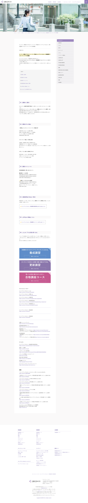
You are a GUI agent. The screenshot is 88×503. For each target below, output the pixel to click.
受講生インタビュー (21, 446)
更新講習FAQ (38, 447)
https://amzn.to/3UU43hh (24, 391)
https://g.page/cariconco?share (25, 365)
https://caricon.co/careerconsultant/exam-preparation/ (30, 303)
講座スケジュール (24, 81)
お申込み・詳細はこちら (25, 88)
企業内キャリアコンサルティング (42, 456)
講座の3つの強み (24, 78)
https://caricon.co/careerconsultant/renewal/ (28, 309)
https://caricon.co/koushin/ (25, 321)
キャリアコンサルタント (76, 1)
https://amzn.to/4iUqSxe (24, 380)
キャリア (19, 444)
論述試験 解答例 (61, 74)
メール (47, 494)
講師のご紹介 (20, 456)
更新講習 (54, 1)
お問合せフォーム (41, 494)
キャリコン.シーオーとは (22, 454)
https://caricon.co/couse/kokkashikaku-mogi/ (34, 339)
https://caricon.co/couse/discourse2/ (42, 335)
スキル (59, 44)
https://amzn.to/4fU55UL (24, 399)
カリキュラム (20, 443)
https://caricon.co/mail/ (24, 353)
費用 (19, 439)
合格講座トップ (57, 436)
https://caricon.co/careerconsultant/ (26, 296)
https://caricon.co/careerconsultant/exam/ (28, 299)
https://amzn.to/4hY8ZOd (24, 403)
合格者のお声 (60, 59)
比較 (19, 440)
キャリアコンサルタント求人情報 (42, 454)
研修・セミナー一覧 (39, 457)
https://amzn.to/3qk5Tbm (24, 383)
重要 (59, 79)
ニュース (19, 458)
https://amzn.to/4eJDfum (24, 394)
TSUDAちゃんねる (39, 461)
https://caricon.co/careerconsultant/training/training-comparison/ (33, 306)
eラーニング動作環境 (39, 464)
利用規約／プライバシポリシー (41, 469)
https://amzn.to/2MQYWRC (24, 377)
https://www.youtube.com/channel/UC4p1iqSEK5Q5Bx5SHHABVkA (32, 356)
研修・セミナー (60, 71)
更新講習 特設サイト (58, 458)
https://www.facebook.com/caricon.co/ (27, 369)
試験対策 (59, 42)
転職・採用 (60, 76)
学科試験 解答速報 (61, 64)
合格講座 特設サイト (58, 457)
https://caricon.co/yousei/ (24, 315)
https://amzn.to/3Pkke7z (24, 406)
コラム (59, 52)
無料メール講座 (39, 460)
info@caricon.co (44, 491)
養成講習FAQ (20, 447)
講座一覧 (19, 437)
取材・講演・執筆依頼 (39, 458)
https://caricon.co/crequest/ (25, 362)
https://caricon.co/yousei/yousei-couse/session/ (29, 349)
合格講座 (59, 1)
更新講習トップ (39, 436)
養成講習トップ (20, 436)
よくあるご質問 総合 (22, 460)
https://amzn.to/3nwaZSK (24, 387)
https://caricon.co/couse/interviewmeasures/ (28, 331)
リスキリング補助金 (61, 54)
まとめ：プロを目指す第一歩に (27, 91)
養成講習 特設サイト (58, 454)
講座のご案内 (23, 75)
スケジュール (20, 441)
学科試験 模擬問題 (61, 62)
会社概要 (19, 457)
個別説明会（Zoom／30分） (26, 84)
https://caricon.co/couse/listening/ (26, 328)
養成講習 (49, 1)
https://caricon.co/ (23, 411)
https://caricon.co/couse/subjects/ (42, 341)
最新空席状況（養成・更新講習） (63, 69)
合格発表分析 (60, 57)
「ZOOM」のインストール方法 (41, 465)
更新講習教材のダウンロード (41, 467)
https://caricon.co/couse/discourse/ (40, 334)
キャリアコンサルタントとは (23, 467)
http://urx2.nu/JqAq (23, 359)
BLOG (59, 47)
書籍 (59, 67)
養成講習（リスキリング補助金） (62, 456)
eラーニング (60, 49)
